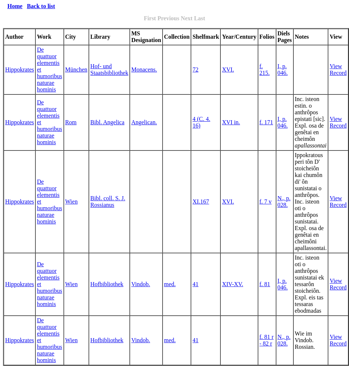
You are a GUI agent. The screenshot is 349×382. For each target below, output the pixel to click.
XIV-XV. (232, 284)
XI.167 (200, 201)
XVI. (228, 69)
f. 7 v (265, 201)
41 (195, 284)
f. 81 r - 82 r (266, 340)
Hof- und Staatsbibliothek (109, 69)
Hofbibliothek (106, 284)
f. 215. (264, 69)
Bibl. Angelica (107, 122)
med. (170, 284)
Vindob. (140, 284)
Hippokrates (19, 69)
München (76, 69)
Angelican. (144, 122)
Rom (71, 122)
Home (14, 6)
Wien (71, 201)
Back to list (41, 6)
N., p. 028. (284, 201)
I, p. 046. (283, 69)
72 (195, 69)
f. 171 (266, 122)
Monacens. (144, 69)
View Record (337, 69)
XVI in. (231, 122)
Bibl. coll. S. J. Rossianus (107, 201)
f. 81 (264, 284)
